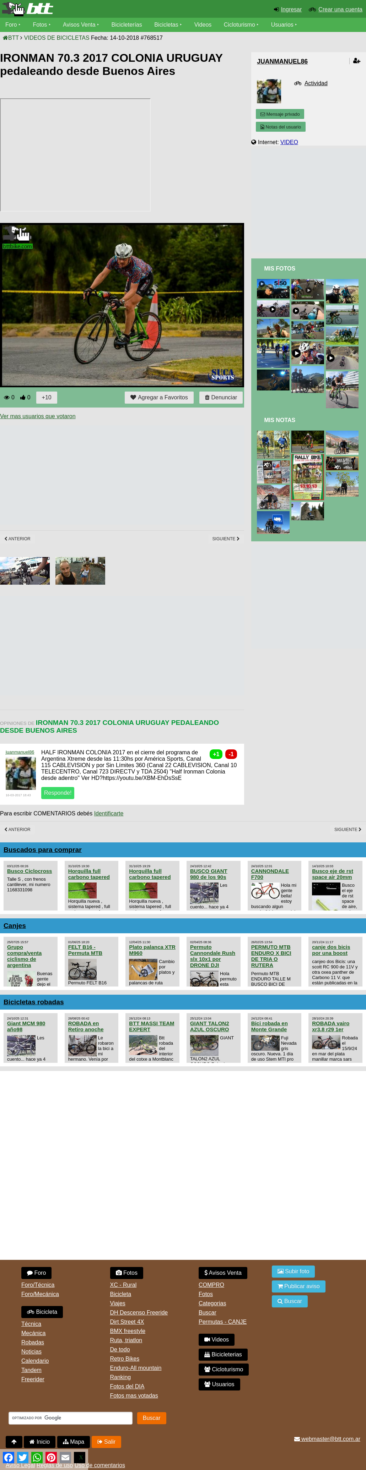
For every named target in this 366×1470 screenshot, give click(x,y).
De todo (120, 1349)
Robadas (32, 1342)
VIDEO (289, 142)
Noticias (31, 1352)
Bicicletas (168, 25)
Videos (203, 25)
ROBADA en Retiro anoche (86, 1026)
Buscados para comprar (43, 849)
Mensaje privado (280, 114)
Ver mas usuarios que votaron (38, 416)
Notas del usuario (280, 127)
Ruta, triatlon (126, 1340)
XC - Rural (123, 1285)
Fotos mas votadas (134, 1396)
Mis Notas (279, 420)
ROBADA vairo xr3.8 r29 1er (330, 1026)
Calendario (35, 1361)
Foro (11, 25)
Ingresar (291, 9)
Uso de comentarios (100, 1465)
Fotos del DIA (127, 1386)
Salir (106, 1442)
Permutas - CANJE (223, 1322)
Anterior (17, 538)
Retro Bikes (125, 1359)
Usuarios (282, 25)
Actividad (316, 83)
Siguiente (226, 538)
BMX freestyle (128, 1331)
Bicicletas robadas (34, 1002)
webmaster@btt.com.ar (327, 1439)
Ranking (120, 1377)
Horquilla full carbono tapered (89, 874)
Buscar (207, 1313)
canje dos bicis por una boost (331, 950)
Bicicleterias (223, 1354)
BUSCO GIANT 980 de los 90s (208, 874)
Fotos (40, 25)
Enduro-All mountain (136, 1368)
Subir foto (294, 1271)
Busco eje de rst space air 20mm (332, 874)
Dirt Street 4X (127, 1322)
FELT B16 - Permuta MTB (85, 950)
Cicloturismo (239, 25)
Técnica (31, 1324)
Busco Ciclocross (29, 871)
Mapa (73, 1442)
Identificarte (109, 813)
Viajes (117, 1303)
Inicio (39, 1442)
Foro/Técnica (37, 1285)
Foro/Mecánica (40, 1294)
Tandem (31, 1370)
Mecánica (33, 1333)
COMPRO (211, 1285)
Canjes (15, 925)
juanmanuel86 (20, 752)
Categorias (212, 1303)
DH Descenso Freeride (139, 1313)
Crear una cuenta (340, 9)
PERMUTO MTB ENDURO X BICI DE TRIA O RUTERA (271, 956)
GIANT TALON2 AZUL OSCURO (209, 1026)
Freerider (32, 1379)
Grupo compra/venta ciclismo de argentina (24, 956)
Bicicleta (42, 1312)
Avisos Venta (79, 25)
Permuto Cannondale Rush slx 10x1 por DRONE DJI (212, 956)
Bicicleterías (127, 25)
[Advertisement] (129, 475)
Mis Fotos (279, 269)
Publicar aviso (299, 1286)
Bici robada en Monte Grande (269, 1026)
